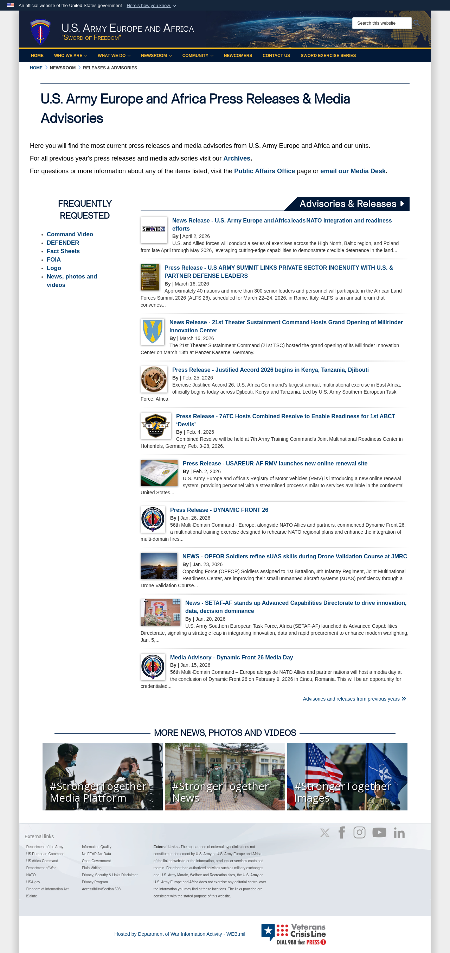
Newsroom (156, 55)
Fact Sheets (63, 251)
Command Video (70, 234)
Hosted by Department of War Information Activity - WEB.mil (180, 934)
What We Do (114, 55)
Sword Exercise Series (328, 55)
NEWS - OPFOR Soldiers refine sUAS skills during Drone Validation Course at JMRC (294, 556)
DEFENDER (63, 242)
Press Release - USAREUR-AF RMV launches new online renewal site (275, 463)
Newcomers (238, 55)
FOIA (54, 259)
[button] (152, 5)
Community (197, 55)
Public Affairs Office (264, 171)
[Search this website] (382, 23)
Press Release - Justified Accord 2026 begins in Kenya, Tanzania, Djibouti (270, 370)
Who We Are (70, 55)
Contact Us (276, 55)
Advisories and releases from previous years (354, 699)
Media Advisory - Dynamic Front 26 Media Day (231, 657)
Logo (54, 268)
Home (37, 55)
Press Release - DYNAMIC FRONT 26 (219, 510)
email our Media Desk (353, 171)
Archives (236, 158)
